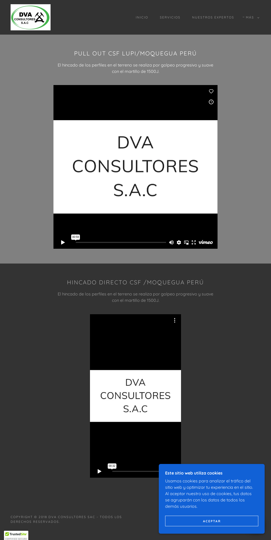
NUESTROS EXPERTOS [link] (213, 17)
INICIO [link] (142, 17)
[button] (251, 17)
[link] (31, 17)
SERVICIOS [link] (170, 17)
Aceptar (212, 521)
